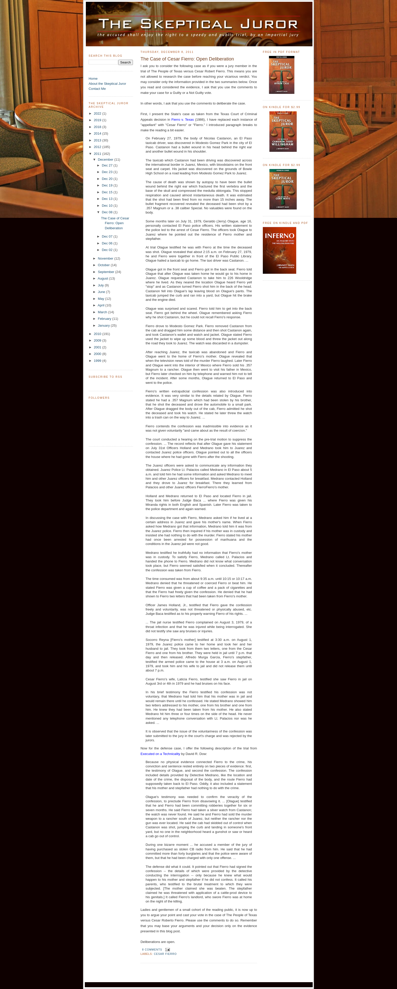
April (101, 305)
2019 (98, 120)
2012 (98, 147)
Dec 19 (107, 185)
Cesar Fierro (165, 954)
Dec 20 (107, 179)
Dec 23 (107, 172)
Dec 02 (107, 250)
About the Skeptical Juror (107, 84)
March (103, 312)
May (101, 299)
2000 (98, 354)
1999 (98, 361)
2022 (98, 113)
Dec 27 (107, 165)
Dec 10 (107, 205)
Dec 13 (107, 199)
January (104, 325)
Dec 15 (107, 192)
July (101, 285)
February (105, 319)
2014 (98, 133)
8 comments (152, 949)
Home (93, 78)
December (106, 159)
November (106, 258)
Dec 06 (107, 243)
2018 (98, 127)
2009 (98, 340)
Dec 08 (107, 212)
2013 (98, 140)
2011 (98, 154)
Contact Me (97, 89)
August (103, 278)
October (104, 265)
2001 (98, 347)
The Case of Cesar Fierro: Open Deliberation (115, 223)
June (102, 292)
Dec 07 (107, 236)
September (106, 272)
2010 (98, 334)
